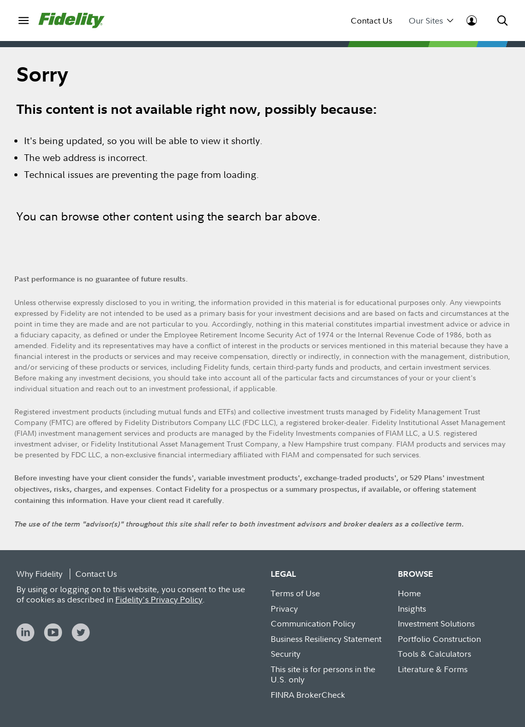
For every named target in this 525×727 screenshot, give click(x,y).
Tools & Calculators (434, 653)
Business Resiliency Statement (326, 638)
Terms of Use (295, 593)
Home (409, 593)
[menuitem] (23, 20)
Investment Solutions (436, 623)
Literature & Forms (433, 669)
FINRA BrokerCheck (308, 694)
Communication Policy (313, 623)
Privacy (284, 608)
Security (285, 653)
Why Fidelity (39, 573)
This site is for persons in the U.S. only (323, 674)
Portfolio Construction (439, 638)
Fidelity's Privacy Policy (159, 599)
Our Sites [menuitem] (431, 20)
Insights (412, 608)
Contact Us (371, 20)
